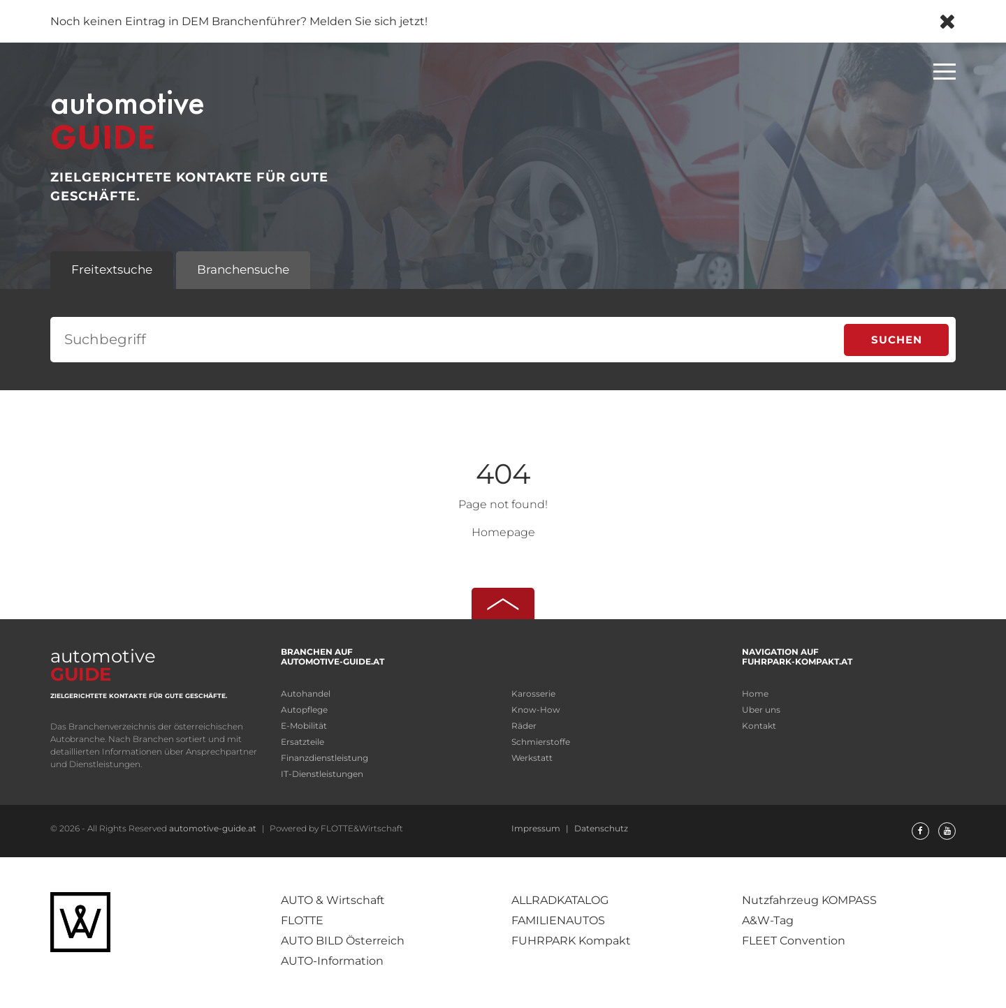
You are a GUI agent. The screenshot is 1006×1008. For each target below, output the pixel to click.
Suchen (896, 339)
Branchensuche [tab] (243, 269)
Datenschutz (601, 828)
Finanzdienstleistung (324, 758)
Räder (524, 725)
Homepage (503, 532)
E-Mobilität (304, 725)
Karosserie (533, 693)
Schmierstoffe (540, 741)
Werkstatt (532, 758)
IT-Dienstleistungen (322, 774)
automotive (103, 664)
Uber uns (761, 709)
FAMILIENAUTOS (558, 920)
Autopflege (304, 709)
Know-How (535, 709)
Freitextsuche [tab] (111, 269)
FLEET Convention (793, 940)
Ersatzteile (302, 741)
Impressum (536, 828)
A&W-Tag (768, 920)
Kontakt (759, 725)
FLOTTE (302, 920)
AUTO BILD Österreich (342, 940)
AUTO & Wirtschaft (333, 900)
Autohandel (305, 693)
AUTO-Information (332, 961)
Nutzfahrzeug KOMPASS (809, 900)
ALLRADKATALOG (559, 900)
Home (755, 693)
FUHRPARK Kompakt (571, 940)
